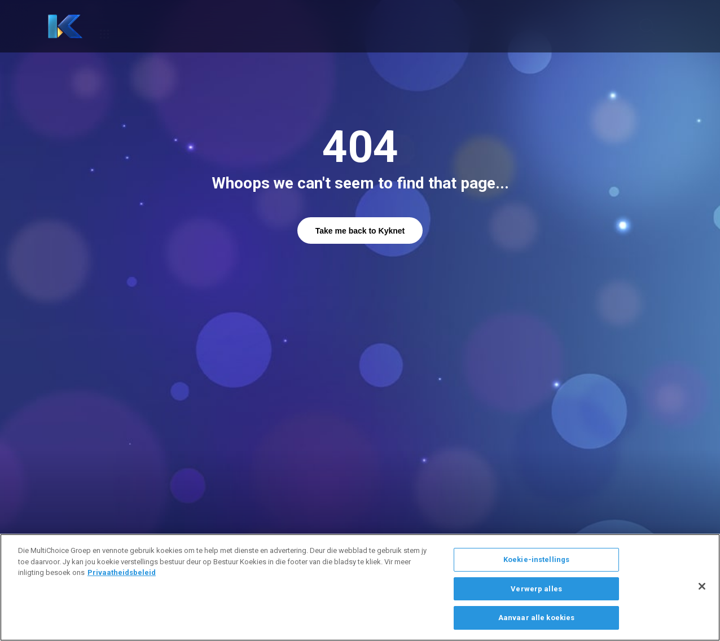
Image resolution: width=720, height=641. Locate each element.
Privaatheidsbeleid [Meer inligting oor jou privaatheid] (121, 572)
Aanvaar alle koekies (536, 617)
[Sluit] (702, 586)
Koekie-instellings (536, 559)
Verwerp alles (536, 589)
